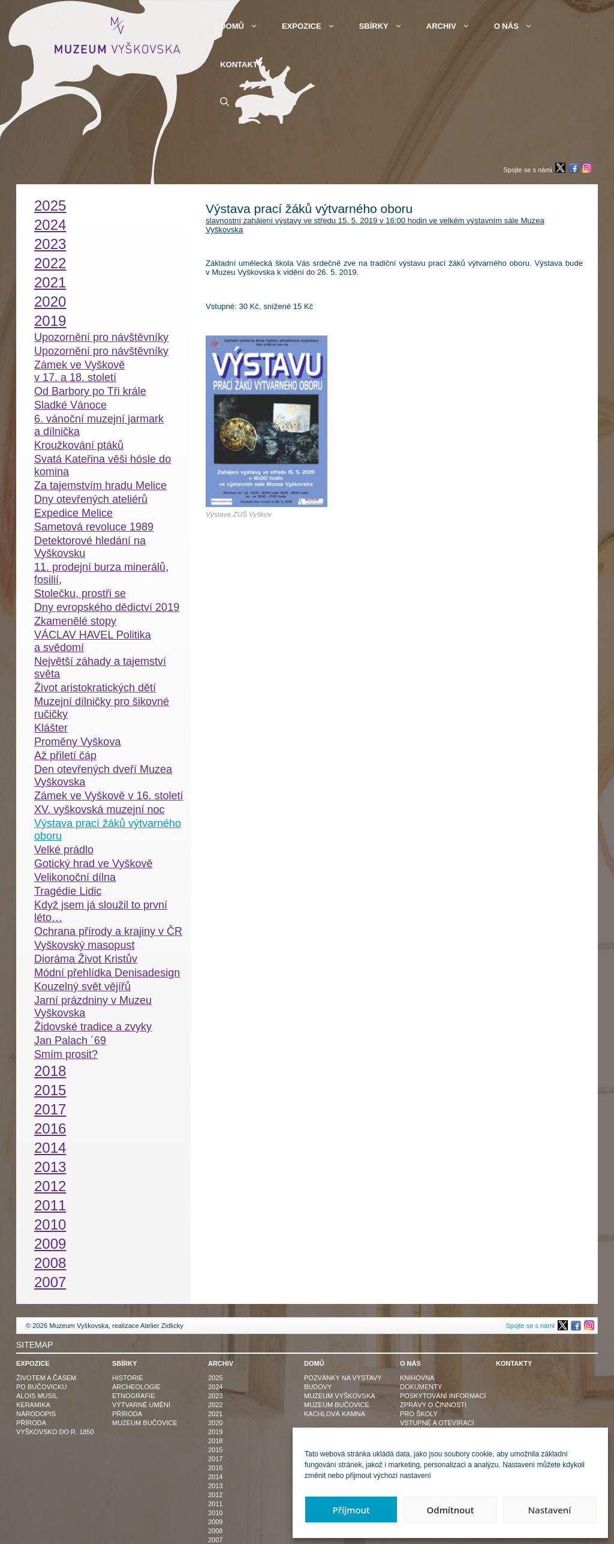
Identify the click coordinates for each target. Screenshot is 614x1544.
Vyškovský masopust (84, 945)
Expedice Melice (73, 513)
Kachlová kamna (334, 1413)
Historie (127, 1377)
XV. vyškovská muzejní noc (99, 810)
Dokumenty (421, 1386)
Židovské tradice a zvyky (93, 1027)
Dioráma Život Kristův (85, 959)
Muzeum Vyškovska (339, 1395)
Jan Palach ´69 (70, 1041)
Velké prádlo (64, 850)
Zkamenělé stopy (75, 621)
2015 (50, 1090)
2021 (50, 282)
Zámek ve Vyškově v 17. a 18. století (79, 371)
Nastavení (549, 1510)
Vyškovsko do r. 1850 (55, 1431)
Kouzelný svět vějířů (82, 987)
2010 (50, 1224)
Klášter (51, 728)
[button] (224, 102)
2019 (50, 321)
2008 (50, 1263)
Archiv (454, 26)
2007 (50, 1282)
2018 (50, 1071)
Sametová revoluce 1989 (94, 527)
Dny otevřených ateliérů (91, 499)
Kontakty (241, 64)
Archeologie (136, 1386)
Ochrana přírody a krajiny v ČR (108, 931)
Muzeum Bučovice (144, 1422)
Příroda (31, 1422)
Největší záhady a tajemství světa (100, 667)
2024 (50, 225)
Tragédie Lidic (67, 891)
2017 (50, 1109)
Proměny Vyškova (77, 742)
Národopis (36, 1413)
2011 (50, 1205)
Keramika (33, 1404)
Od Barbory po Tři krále (90, 391)
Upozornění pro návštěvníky (101, 337)
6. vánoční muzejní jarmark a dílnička (99, 425)
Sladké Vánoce (70, 405)
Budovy (318, 1386)
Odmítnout (450, 1510)
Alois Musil (37, 1395)
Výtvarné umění (141, 1404)
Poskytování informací (443, 1395)
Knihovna (417, 1377)
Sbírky (386, 26)
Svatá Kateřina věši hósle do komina (102, 465)
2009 (50, 1244)
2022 (50, 263)
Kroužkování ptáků (79, 445)
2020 (50, 301)
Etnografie (133, 1395)
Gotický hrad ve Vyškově (93, 864)
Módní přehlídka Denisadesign (107, 973)
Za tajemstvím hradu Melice (100, 485)
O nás (519, 26)
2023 (50, 244)
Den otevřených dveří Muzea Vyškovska (103, 775)
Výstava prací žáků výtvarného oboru (107, 829)
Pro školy (419, 1413)
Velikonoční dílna (75, 877)
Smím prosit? (66, 1054)
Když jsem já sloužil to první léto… (100, 911)
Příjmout (351, 1510)
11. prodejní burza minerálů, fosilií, (101, 573)
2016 (50, 1128)
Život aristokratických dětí (95, 688)
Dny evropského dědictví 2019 (106, 607)
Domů (245, 26)
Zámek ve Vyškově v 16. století (108, 796)
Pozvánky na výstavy (343, 1377)
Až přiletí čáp (65, 755)
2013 (50, 1167)
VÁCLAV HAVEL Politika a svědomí (92, 641)
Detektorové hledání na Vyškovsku (90, 547)
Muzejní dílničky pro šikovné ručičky (101, 707)
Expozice (314, 26)
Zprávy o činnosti (433, 1404)
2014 (50, 1148)
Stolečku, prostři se (80, 593)
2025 (50, 205)
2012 (50, 1186)
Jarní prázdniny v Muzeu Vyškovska (93, 1006)
